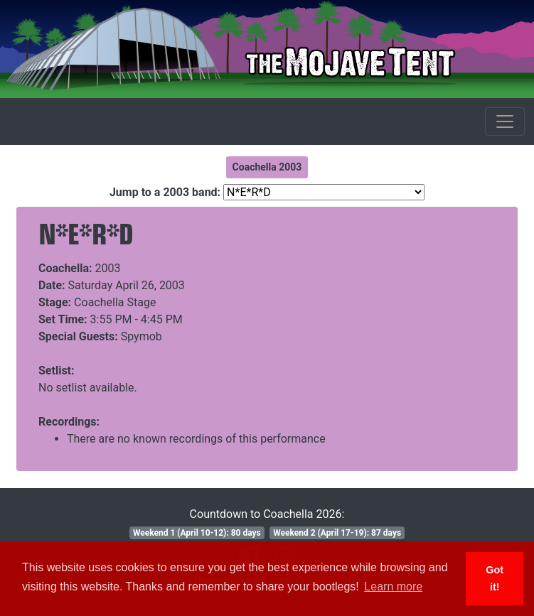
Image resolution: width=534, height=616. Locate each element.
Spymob (141, 336)
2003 (108, 268)
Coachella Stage (115, 302)
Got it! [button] (494, 578)
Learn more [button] (393, 586)
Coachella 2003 (267, 167)
